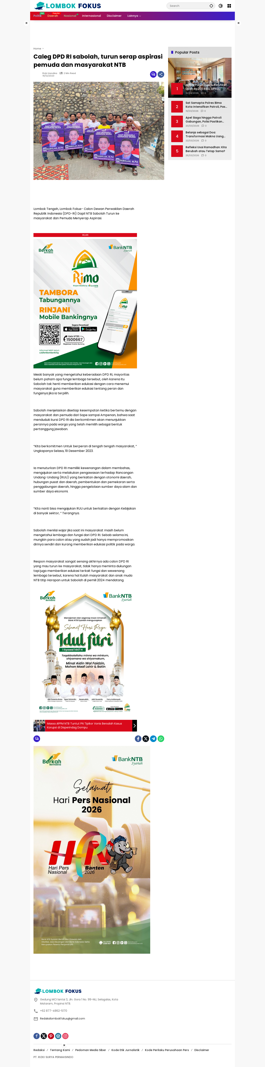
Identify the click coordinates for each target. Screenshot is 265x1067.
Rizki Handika (49, 73)
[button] (210, 6)
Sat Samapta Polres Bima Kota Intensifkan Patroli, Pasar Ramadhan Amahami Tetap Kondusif (207, 105)
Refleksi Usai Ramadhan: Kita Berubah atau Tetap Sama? (206, 149)
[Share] (161, 74)
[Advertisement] (250, 78)
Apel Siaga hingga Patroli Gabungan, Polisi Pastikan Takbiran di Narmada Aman (205, 119)
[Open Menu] (229, 6)
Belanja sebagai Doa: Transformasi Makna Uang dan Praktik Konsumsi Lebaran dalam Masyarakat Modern (207, 134)
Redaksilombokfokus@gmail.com (62, 1018)
